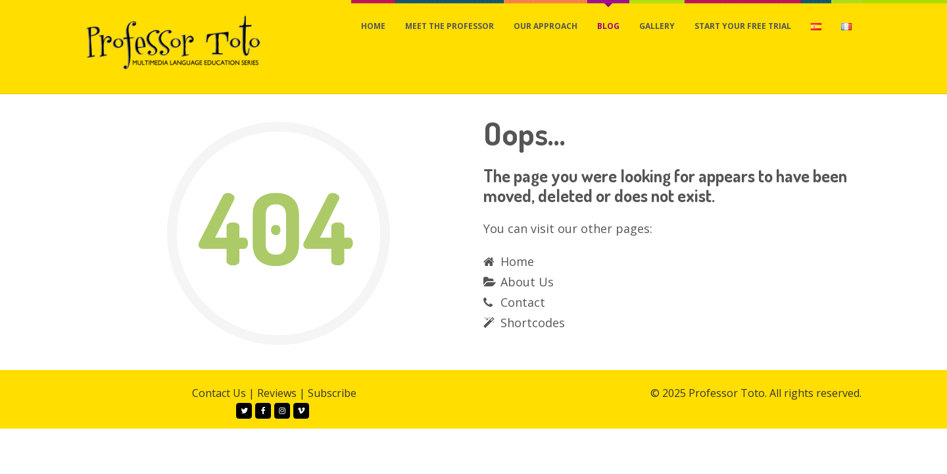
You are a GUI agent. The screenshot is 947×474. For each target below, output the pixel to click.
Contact (522, 302)
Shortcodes (532, 322)
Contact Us (219, 393)
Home (517, 261)
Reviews (277, 393)
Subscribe (332, 393)
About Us (527, 282)
